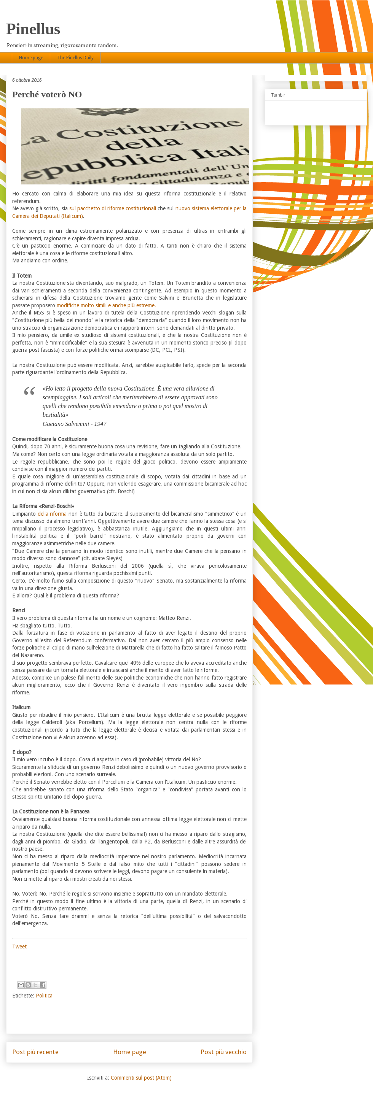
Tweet (19, 946)
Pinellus (33, 29)
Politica (44, 996)
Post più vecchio (224, 1052)
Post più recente (35, 1052)
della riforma (52, 514)
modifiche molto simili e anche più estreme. (106, 305)
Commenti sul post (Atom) (141, 1078)
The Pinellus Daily (75, 57)
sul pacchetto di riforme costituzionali (112, 208)
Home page (31, 57)
